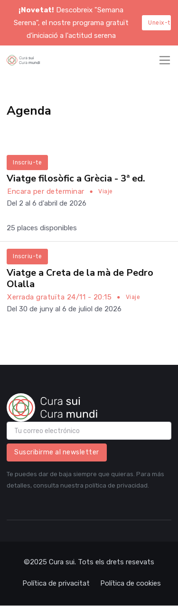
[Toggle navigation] (164, 60)
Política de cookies (130, 583)
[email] (89, 431)
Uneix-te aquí (159, 22)
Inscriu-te (27, 162)
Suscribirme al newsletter (56, 452)
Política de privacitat (56, 583)
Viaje (105, 191)
